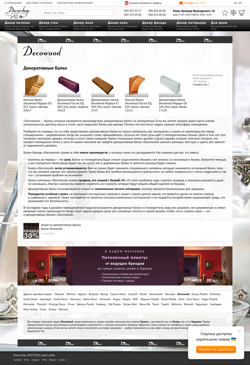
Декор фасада (154, 22)
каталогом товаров (126, 325)
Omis (182, 299)
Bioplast (93, 294)
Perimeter (29, 304)
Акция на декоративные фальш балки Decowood (61, 227)
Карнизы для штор (116, 26)
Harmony (75, 299)
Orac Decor (193, 299)
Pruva (71, 304)
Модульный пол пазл (83, 29)
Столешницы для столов (188, 29)
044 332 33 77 (132, 11)
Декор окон (118, 22)
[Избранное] (225, 13)
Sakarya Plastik (85, 304)
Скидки (192, 3)
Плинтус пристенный (90, 26)
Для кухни (216, 26)
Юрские (63, 309)
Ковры (76, 26)
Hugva (116, 299)
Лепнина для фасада (152, 26)
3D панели (54, 26)
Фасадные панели (159, 31)
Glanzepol (46, 299)
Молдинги (43, 26)
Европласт (202, 304)
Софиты (145, 31)
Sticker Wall (130, 304)
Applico (82, 294)
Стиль (43, 309)
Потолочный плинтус (125, 257)
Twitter (26, 360)
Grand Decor (61, 299)
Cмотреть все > (201, 84)
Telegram (52, 360)
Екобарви (215, 304)
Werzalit (189, 304)
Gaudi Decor (30, 299)
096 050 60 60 (157, 11)
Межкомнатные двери (187, 26)
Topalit (165, 304)
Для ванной (226, 26)
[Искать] (113, 12)
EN (240, 2)
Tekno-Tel (144, 304)
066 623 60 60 (157, 14)
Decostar (170, 294)
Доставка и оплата (40, 2)
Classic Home (118, 294)
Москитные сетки (116, 29)
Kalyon (127, 299)
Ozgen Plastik (209, 299)
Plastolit (41, 304)
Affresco (71, 294)
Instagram (35, 360)
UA (235, 2)
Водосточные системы (152, 29)
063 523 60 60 (132, 14)
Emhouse (215, 294)
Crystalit (132, 294)
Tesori (155, 304)
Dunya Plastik (200, 294)
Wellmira (176, 304)
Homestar (105, 299)
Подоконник (132, 26)
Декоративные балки (45, 68)
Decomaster (156, 294)
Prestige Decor (57, 304)
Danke (143, 294)
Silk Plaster (114, 304)
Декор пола (83, 22)
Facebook (17, 360)
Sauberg (101, 304)
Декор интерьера (191, 22)
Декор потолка (17, 22)
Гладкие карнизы (13, 26)
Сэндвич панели (53, 29)
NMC (135, 299)
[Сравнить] (233, 13)
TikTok (44, 360)
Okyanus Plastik (149, 299)
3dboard (59, 294)
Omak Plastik (168, 299)
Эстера (52, 309)
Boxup (104, 294)
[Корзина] (242, 13)
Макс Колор (30, 309)
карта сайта (48, 355)
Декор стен (48, 22)
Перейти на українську (216, 349)
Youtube (61, 360)
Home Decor (90, 299)
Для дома (219, 22)
